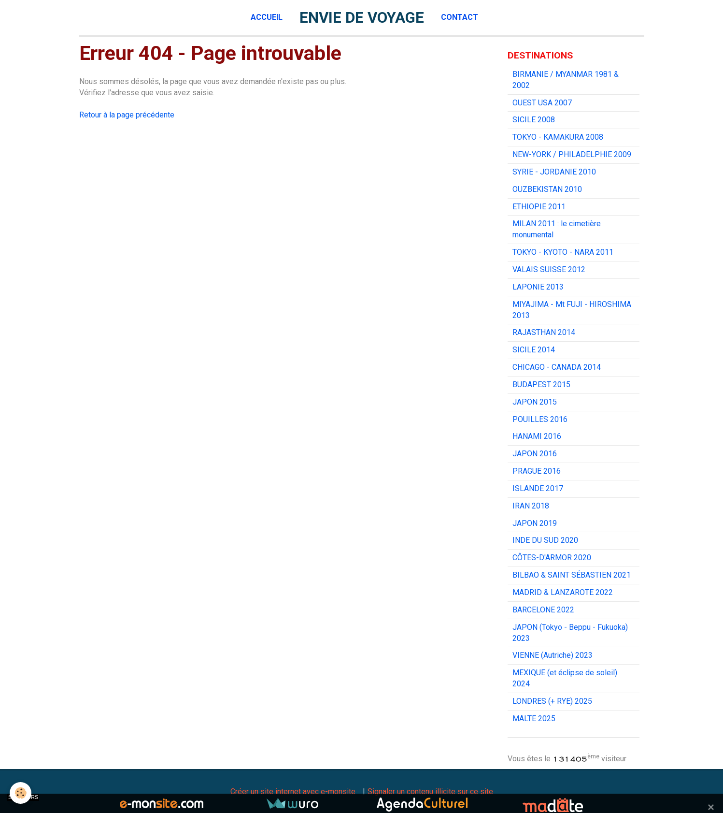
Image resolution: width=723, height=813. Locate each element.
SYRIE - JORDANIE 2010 (554, 171)
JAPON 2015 (534, 401)
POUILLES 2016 (539, 419)
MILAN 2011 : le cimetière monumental (556, 229)
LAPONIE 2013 (538, 286)
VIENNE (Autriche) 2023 (552, 655)
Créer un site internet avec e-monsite (292, 791)
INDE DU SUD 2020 (545, 540)
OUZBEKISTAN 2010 (547, 189)
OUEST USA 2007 (542, 102)
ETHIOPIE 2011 (539, 206)
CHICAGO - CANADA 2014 (556, 367)
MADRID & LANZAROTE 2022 (562, 592)
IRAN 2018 (530, 505)
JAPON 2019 (534, 523)
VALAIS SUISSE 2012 (548, 269)
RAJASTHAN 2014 (543, 332)
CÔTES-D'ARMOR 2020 (551, 557)
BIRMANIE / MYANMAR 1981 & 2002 (565, 80)
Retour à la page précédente (126, 114)
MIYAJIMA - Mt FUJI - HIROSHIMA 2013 (571, 310)
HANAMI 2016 (536, 436)
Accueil (267, 17)
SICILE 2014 (533, 349)
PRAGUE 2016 (536, 471)
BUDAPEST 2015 (541, 384)
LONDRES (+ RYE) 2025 (552, 701)
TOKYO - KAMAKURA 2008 (557, 137)
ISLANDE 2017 (537, 488)
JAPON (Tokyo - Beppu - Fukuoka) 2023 (570, 633)
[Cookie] (20, 793)
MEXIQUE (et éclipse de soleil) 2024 (564, 678)
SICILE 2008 (533, 119)
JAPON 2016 (534, 453)
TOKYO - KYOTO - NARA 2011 (562, 252)
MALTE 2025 (533, 718)
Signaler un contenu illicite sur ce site (430, 791)
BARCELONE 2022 (543, 609)
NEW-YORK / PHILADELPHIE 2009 (571, 154)
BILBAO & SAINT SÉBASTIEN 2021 (571, 575)
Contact (459, 17)
